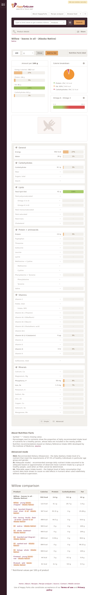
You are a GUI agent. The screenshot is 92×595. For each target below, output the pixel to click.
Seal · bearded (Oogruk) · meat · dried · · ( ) (24, 511)
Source (56, 584)
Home (21, 584)
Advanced (59, 421)
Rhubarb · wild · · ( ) (23, 564)
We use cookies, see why (77, 2)
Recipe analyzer (57, 14)
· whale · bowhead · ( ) (22, 531)
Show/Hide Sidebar (3, 5)
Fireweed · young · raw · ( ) (23, 557)
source (38, 446)
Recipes (34, 584)
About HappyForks (40, 14)
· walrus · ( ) (24, 526)
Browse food (72, 14)
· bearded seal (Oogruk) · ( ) (24, 538)
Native (13, 41)
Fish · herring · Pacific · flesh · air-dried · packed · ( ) (24, 519)
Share (83, 32)
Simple (46, 421)
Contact (63, 584)
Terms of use (67, 587)
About (27, 584)
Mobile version (74, 584)
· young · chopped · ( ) (23, 504)
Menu (85, 14)
